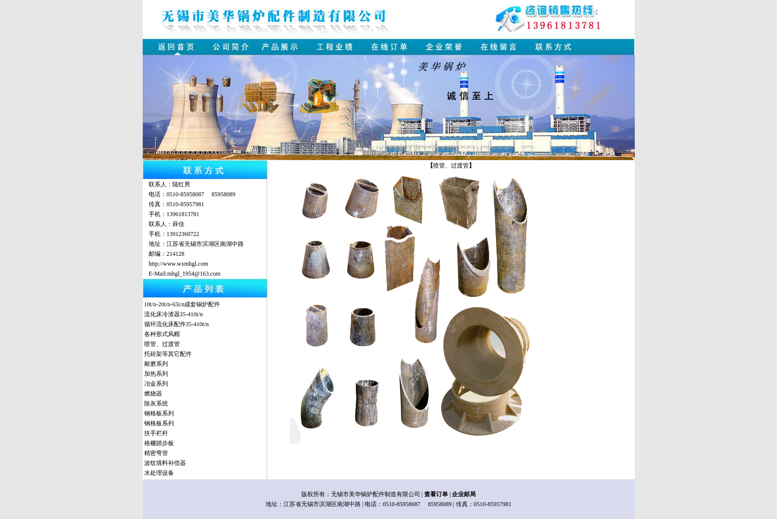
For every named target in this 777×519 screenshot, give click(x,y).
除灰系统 (156, 403)
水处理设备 (159, 472)
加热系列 (156, 373)
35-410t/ (190, 314)
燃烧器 (153, 393)
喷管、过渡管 (162, 344)
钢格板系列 (159, 413)
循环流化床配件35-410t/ (175, 324)
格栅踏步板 (159, 443)
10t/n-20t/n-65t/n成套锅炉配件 (182, 304)
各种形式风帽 (162, 334)
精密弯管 (156, 453)
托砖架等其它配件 (168, 353)
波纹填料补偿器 (165, 463)
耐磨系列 (156, 363)
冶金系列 (156, 383)
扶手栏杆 (156, 433)
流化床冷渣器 (162, 314)
